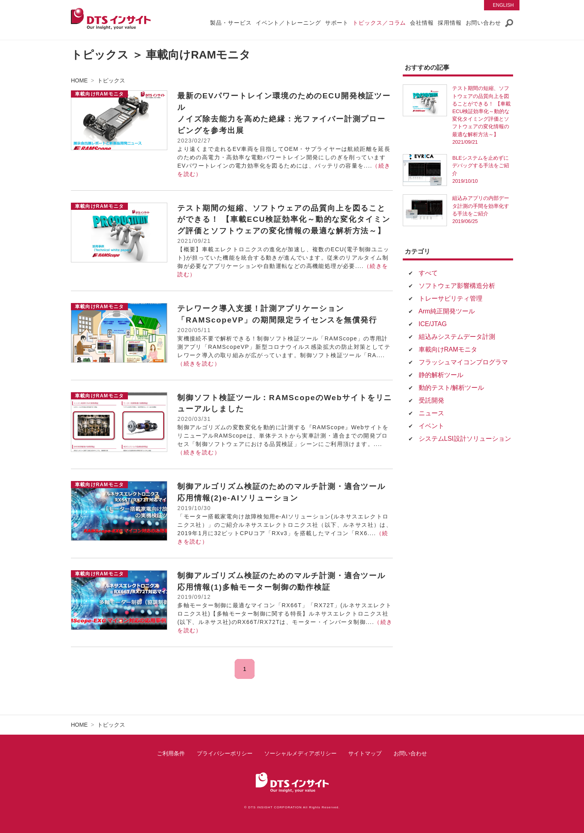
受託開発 (431, 400)
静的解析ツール (441, 375)
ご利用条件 (171, 753)
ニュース (431, 413)
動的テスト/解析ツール (451, 387)
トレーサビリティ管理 (450, 298)
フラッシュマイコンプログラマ (463, 362)
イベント (431, 425)
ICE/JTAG (433, 324)
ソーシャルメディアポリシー (300, 753)
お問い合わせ (410, 753)
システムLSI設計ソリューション (465, 438)
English (503, 5)
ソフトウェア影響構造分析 (457, 285)
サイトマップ (365, 753)
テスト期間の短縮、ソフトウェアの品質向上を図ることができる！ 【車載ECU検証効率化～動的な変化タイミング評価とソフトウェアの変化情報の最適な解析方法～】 (283, 219)
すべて (428, 273)
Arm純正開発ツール (447, 311)
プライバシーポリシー (225, 753)
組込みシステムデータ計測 (457, 336)
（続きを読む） (198, 363)
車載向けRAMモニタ (448, 349)
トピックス (111, 80)
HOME (79, 80)
